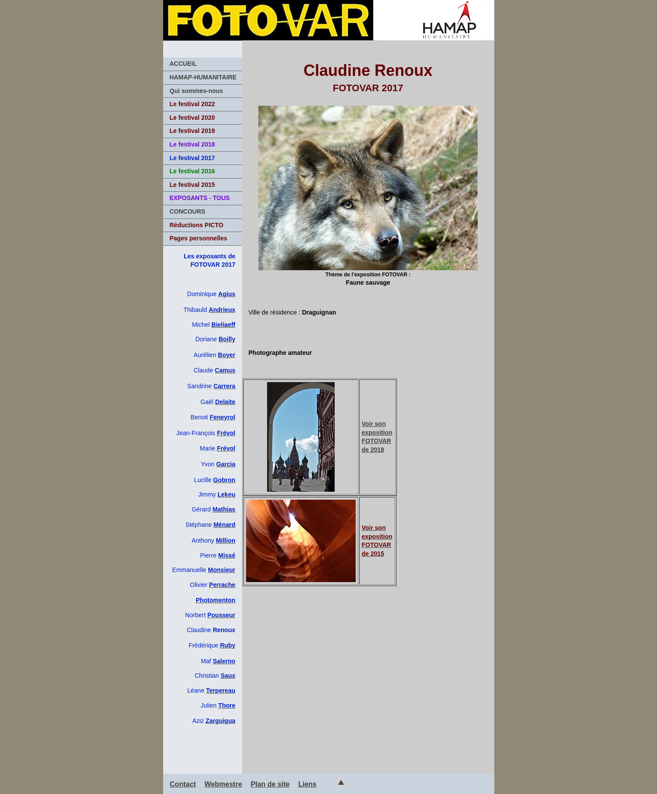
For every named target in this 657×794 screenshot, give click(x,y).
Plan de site (270, 784)
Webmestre (223, 784)
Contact (183, 784)
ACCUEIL (183, 63)
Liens (307, 784)
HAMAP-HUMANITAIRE (203, 77)
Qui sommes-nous (196, 90)
